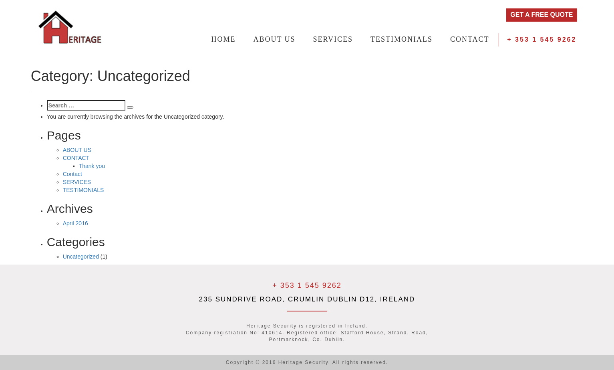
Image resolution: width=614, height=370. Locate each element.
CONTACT (469, 39)
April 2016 (75, 223)
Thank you (92, 166)
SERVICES (333, 39)
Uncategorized (81, 256)
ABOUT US (274, 39)
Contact (72, 174)
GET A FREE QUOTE (541, 14)
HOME (223, 39)
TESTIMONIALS (401, 39)
